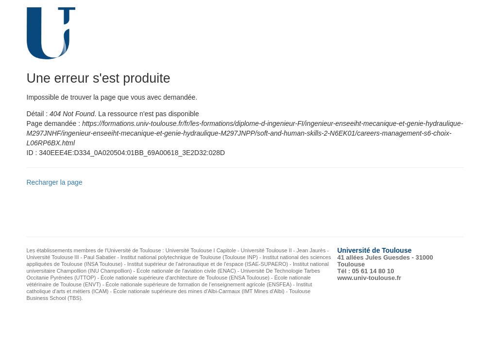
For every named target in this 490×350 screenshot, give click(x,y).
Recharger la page (55, 182)
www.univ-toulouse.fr (370, 277)
